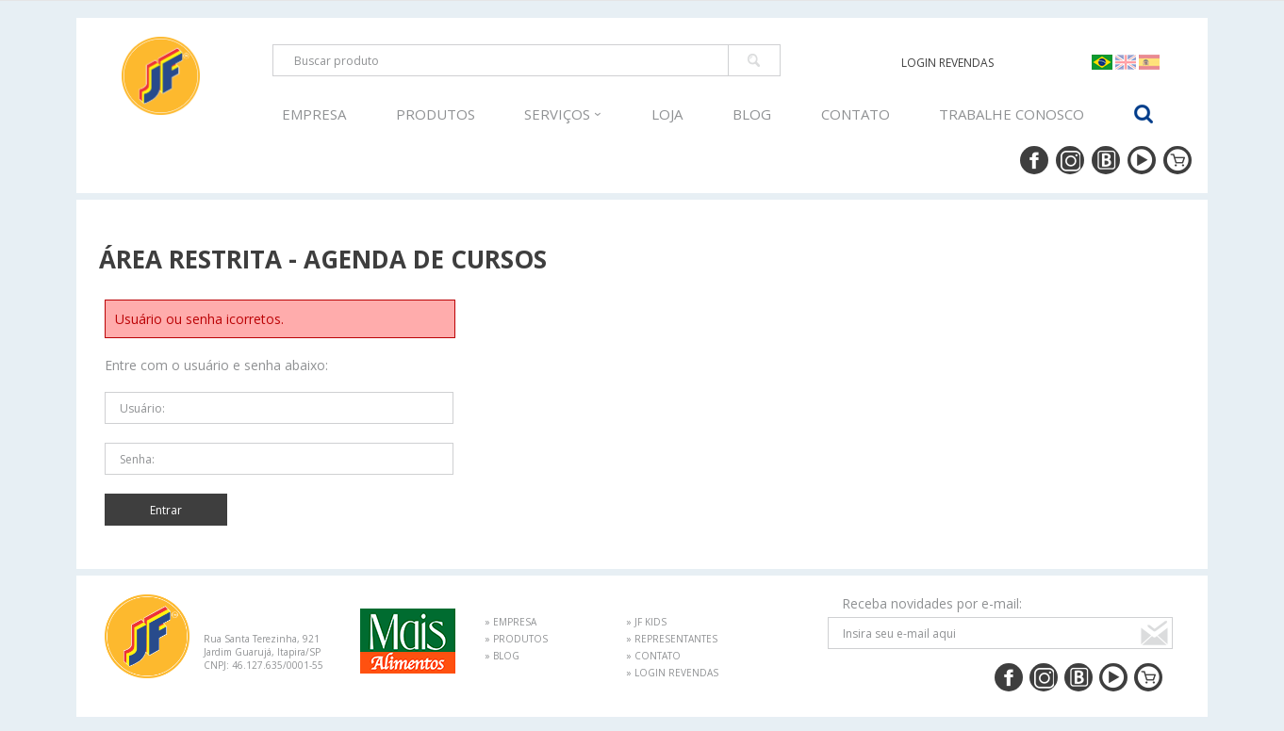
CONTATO (855, 114)
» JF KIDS (646, 621)
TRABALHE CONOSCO (1011, 114)
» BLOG (502, 655)
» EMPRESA (510, 621)
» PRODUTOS (516, 638)
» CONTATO (653, 655)
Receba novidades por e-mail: (932, 603)
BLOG (752, 114)
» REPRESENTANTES (671, 638)
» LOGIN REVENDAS (672, 672)
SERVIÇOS (562, 114)
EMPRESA (314, 114)
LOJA (667, 114)
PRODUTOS (435, 114)
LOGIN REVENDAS (947, 63)
